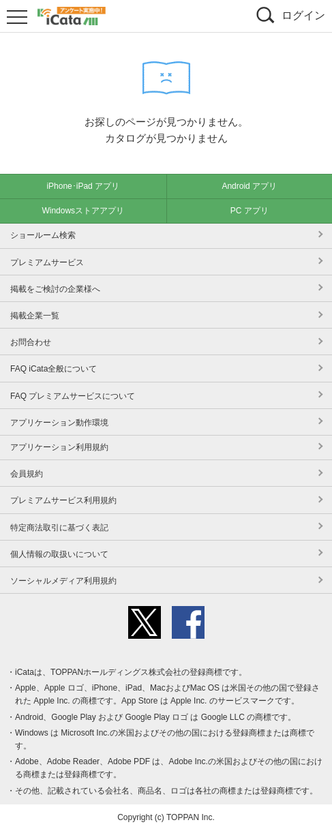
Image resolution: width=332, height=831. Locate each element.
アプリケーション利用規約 (59, 447)
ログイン (303, 15)
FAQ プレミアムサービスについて (72, 396)
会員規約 (26, 474)
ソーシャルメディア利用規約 (63, 581)
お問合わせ (30, 342)
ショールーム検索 (43, 235)
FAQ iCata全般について (53, 369)
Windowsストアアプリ (83, 210)
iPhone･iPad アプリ (82, 186)
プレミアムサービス (47, 262)
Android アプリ (249, 186)
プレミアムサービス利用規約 (63, 500)
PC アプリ (249, 210)
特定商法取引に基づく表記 (59, 527)
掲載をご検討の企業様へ (55, 289)
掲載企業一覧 (34, 315)
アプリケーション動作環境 (59, 422)
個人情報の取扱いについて (59, 554)
